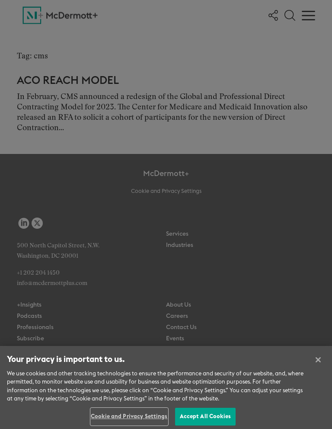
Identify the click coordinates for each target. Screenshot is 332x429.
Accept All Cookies (205, 419)
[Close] (318, 361)
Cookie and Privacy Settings (129, 419)
